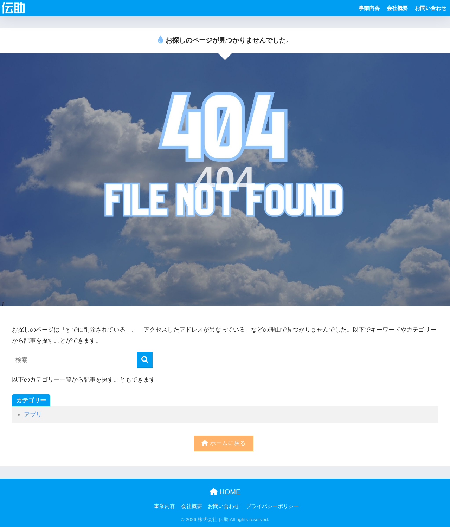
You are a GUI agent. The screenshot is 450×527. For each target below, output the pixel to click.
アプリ (33, 414)
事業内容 (369, 8)
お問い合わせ (430, 8)
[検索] (145, 360)
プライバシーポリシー (272, 506)
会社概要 (397, 8)
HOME (225, 492)
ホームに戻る (223, 443)
